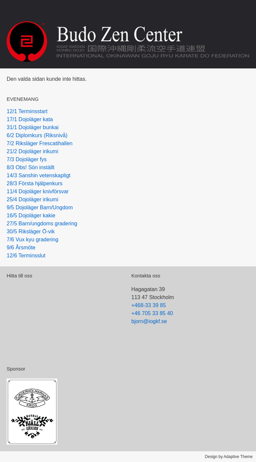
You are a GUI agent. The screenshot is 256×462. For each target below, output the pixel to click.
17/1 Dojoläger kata (30, 119)
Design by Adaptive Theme (229, 456)
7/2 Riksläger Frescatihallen (39, 143)
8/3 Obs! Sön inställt (30, 167)
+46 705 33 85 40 (152, 313)
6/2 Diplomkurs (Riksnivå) (37, 135)
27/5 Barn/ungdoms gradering (42, 223)
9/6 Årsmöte (21, 247)
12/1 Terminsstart (27, 111)
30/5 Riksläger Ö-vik (31, 231)
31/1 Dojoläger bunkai (33, 127)
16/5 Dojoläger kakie (31, 215)
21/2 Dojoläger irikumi (32, 151)
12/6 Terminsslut (26, 255)
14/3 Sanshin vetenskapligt (38, 175)
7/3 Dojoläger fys (27, 159)
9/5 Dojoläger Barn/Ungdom (40, 207)
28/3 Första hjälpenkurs (34, 183)
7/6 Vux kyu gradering (32, 239)
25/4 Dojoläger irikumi (32, 199)
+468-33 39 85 (148, 305)
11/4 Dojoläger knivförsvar (38, 191)
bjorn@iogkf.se (149, 321)
